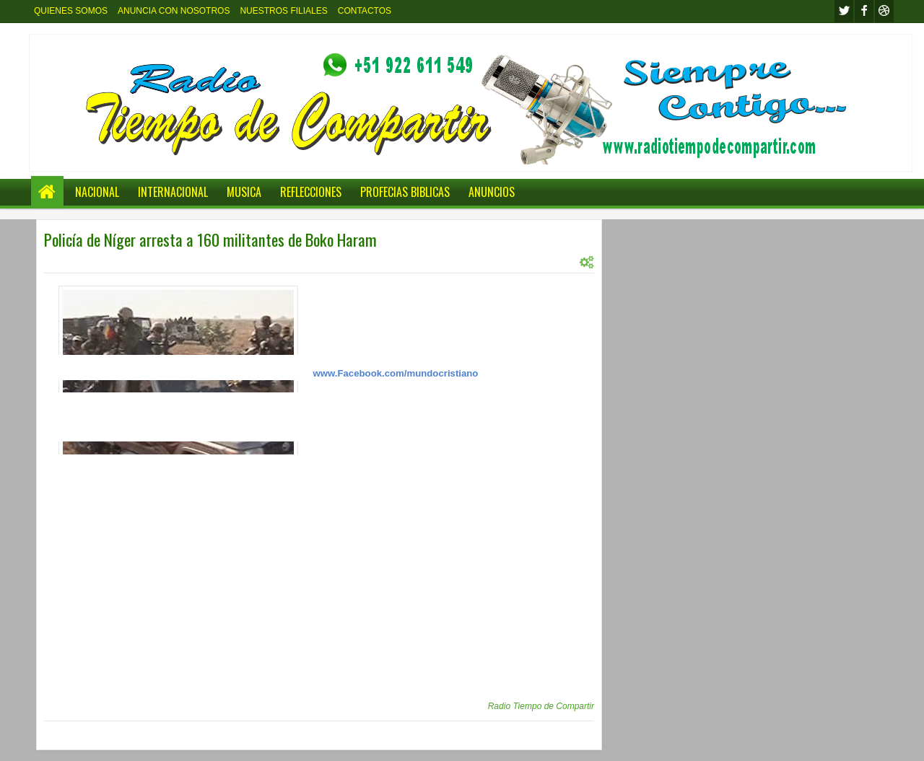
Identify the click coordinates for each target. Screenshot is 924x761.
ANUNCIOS (491, 192)
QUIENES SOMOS (71, 11)
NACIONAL (97, 192)
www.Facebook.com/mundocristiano (396, 373)
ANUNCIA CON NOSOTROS (174, 11)
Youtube (884, 11)
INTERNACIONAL (173, 192)
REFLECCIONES (310, 192)
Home (47, 192)
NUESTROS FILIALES (283, 11)
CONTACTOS (364, 11)
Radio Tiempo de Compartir (541, 706)
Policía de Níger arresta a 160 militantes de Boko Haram (210, 239)
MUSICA (244, 192)
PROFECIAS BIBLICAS (405, 192)
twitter (843, 11)
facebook (864, 11)
